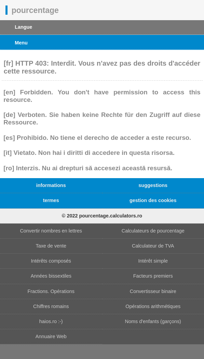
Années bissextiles (51, 276)
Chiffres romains (51, 306)
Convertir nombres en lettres (51, 231)
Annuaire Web (51, 336)
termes (51, 200)
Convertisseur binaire (153, 291)
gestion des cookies (153, 200)
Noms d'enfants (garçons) (153, 321)
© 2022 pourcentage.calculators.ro (102, 215)
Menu (21, 42)
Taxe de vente (51, 246)
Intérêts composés (51, 261)
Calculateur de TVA (153, 246)
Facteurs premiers (153, 276)
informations (51, 185)
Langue (23, 27)
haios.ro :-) (51, 321)
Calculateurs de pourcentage (153, 231)
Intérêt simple (153, 261)
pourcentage (35, 9)
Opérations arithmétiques (152, 306)
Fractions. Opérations (50, 291)
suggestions (152, 185)
